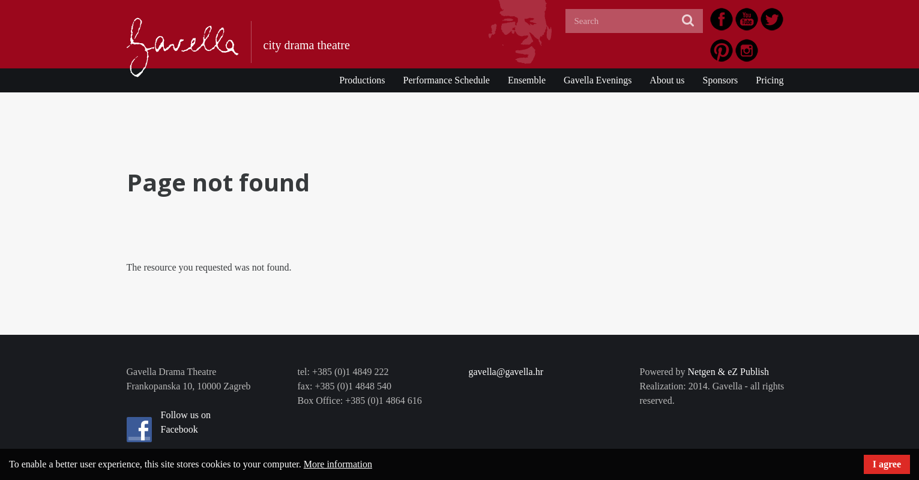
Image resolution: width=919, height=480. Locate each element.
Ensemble (527, 80)
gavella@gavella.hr (506, 372)
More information (338, 464)
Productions (362, 80)
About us (666, 80)
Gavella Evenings (597, 80)
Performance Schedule (446, 80)
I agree (887, 464)
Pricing (769, 80)
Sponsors (720, 80)
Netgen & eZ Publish (728, 372)
